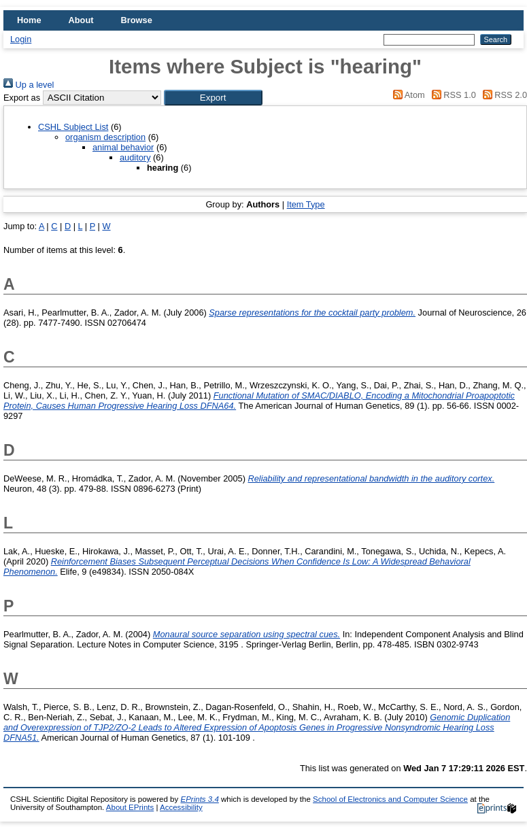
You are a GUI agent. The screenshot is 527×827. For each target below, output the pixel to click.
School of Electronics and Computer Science (390, 799)
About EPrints (130, 807)
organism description (105, 137)
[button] (213, 97)
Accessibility (181, 807)
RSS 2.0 (502, 95)
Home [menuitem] (29, 20)
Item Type (306, 204)
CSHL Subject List (73, 127)
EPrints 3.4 (199, 799)
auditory (135, 157)
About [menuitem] (81, 20)
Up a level (28, 85)
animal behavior (123, 147)
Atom (407, 95)
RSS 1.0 (451, 95)
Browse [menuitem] (136, 20)
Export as (21, 97)
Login (20, 39)
